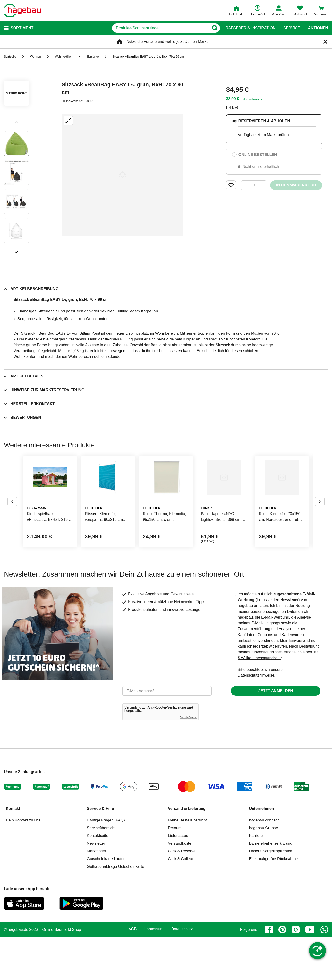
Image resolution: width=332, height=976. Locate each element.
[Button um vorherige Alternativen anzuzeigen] (12, 521)
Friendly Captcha (188, 756)
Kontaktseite (97, 874)
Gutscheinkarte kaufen (106, 897)
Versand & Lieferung (187, 847)
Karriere (256, 874)
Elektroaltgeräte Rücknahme (273, 897)
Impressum (154, 968)
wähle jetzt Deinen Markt (186, 41)
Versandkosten (181, 882)
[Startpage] (22, 10)
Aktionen (318, 28)
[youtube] (310, 968)
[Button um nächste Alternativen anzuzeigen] (320, 521)
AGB (133, 968)
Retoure (175, 867)
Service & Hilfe (100, 847)
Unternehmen (261, 847)
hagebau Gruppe (263, 867)
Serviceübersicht (101, 867)
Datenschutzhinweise (256, 714)
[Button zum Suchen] (215, 28)
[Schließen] (325, 41)
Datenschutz (182, 968)
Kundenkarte (254, 99)
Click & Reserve (181, 890)
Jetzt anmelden (275, 729)
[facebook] (269, 968)
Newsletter (96, 882)
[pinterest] (282, 968)
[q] (160, 28)
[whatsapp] (324, 968)
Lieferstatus (178, 874)
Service (291, 28)
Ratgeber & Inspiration (250, 28)
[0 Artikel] (253, 185)
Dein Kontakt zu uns (23, 859)
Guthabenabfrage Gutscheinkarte (115, 905)
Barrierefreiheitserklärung (271, 882)
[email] (167, 729)
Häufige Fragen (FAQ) (106, 859)
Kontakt (13, 847)
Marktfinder (96, 890)
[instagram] (296, 968)
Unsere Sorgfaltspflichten (270, 890)
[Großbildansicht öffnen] (122, 175)
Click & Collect (180, 897)
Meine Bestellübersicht (187, 859)
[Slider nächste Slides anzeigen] (16, 250)
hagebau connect (264, 859)
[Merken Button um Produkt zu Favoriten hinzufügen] (231, 185)
